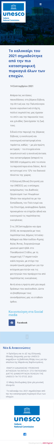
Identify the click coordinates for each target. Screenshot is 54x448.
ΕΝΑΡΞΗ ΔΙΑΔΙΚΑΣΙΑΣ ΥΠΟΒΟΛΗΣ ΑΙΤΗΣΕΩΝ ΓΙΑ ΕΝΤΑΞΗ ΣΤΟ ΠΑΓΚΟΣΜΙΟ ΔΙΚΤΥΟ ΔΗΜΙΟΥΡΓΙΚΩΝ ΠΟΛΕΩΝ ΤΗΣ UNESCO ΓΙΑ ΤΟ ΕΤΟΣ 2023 (26, 372)
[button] (19, 322)
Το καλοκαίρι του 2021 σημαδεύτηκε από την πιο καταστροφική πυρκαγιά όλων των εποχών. (26, 393)
